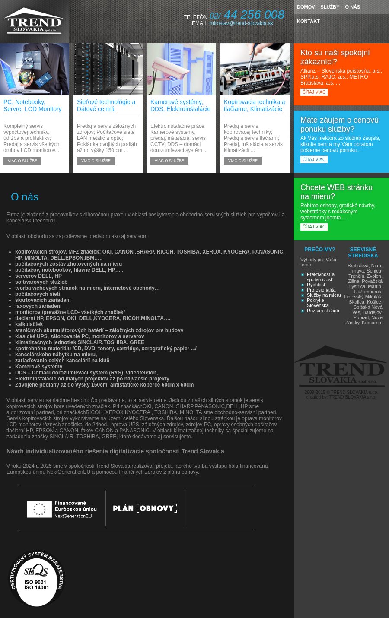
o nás (352, 7)
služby (330, 7)
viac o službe (22, 160)
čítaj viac (314, 92)
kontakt (308, 21)
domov (306, 7)
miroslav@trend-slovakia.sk (241, 23)
